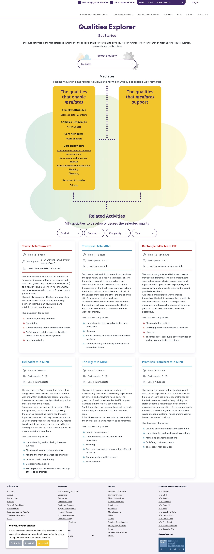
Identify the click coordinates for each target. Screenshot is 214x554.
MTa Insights (164, 491)
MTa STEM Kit (165, 501)
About (189, 14)
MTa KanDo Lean (166, 518)
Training (168, 14)
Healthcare (113, 505)
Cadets (111, 518)
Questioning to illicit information (73, 165)
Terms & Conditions (15, 505)
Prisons (111, 535)
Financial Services (116, 498)
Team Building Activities (68, 491)
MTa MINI (163, 494)
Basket (142, 2)
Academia (112, 508)
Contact (11, 491)
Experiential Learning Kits (95, 14)
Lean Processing (65, 518)
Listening (74, 169)
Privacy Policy (13, 508)
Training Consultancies (118, 522)
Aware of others (74, 138)
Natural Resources (116, 501)
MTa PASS (163, 508)
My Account (12, 498)
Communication (65, 501)
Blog (179, 14)
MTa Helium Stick (166, 515)
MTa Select (163, 498)
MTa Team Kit (164, 505)
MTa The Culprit (165, 522)
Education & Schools (117, 491)
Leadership (62, 494)
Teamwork (62, 498)
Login (150, 2)
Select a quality (107, 55)
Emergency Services (117, 525)
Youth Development (66, 515)
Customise (16, 543)
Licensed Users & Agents (18, 511)
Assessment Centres (67, 522)
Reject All (29, 543)
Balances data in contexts (74, 114)
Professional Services (117, 532)
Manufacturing (114, 511)
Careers (10, 501)
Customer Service (66, 505)
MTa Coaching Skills (167, 511)
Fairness (74, 185)
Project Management (67, 508)
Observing (74, 173)
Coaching (62, 525)
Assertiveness (74, 126)
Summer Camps (115, 494)
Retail (110, 528)
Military (111, 515)
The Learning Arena (15, 515)
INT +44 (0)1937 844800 (95, 2)
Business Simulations (149, 14)
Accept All (43, 543)
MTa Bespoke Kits (166, 528)
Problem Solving (65, 511)
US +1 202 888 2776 (125, 2)
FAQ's (9, 518)
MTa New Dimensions (168, 525)
